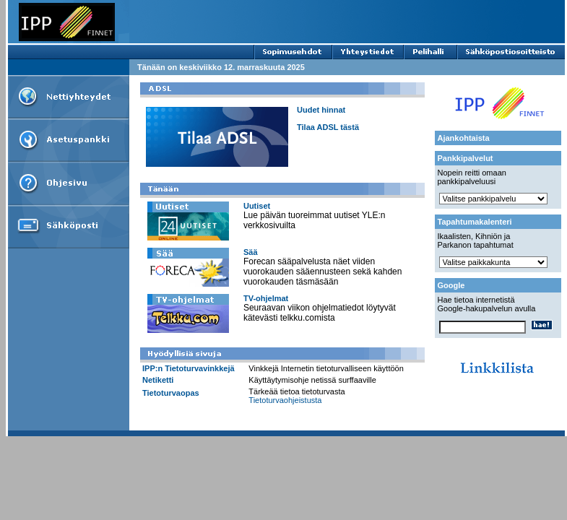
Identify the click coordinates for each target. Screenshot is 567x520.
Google (451, 285)
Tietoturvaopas (170, 393)
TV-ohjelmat (265, 298)
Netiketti (157, 380)
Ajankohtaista (464, 138)
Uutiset (256, 206)
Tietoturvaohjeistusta (284, 400)
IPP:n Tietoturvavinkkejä (188, 368)
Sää (250, 252)
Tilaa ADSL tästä (328, 127)
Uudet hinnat (321, 109)
